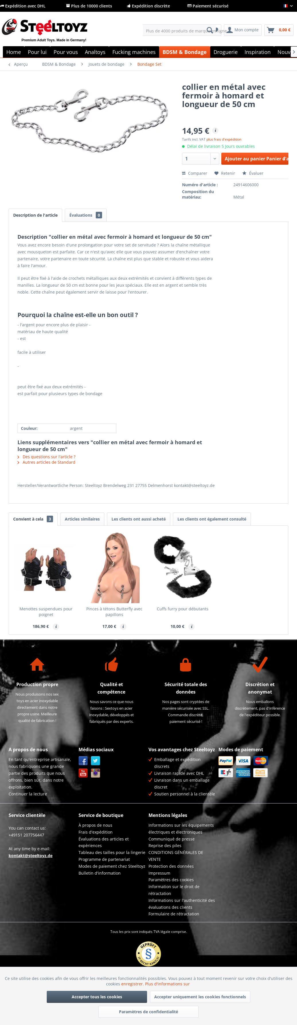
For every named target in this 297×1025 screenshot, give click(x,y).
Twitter (95, 761)
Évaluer (252, 173)
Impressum (159, 873)
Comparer (194, 173)
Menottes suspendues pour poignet (46, 611)
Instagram (95, 773)
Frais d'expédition (96, 832)
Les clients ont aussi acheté (139, 519)
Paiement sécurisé (207, 6)
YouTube (83, 773)
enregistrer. (133, 984)
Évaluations (85, 215)
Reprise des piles (164, 845)
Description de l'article (35, 215)
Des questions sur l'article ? (46, 456)
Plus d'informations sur (168, 984)
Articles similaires (82, 519)
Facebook (83, 761)
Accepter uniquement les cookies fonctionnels (200, 996)
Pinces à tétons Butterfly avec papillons (114, 611)
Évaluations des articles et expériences (104, 842)
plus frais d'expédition (223, 139)
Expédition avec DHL (23, 6)
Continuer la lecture (28, 794)
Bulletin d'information (100, 873)
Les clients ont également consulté (211, 519)
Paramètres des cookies (171, 879)
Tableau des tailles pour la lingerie (112, 852)
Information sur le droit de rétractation (174, 890)
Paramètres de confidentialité (148, 1011)
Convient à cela (33, 519)
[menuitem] (179, 30)
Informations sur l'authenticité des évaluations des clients (181, 904)
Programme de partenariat (104, 859)
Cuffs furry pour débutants (182, 608)
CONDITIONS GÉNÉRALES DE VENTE (175, 856)
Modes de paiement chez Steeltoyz (112, 866)
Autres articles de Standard (46, 462)
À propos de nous (95, 825)
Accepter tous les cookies (97, 996)
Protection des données (171, 866)
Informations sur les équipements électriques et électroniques (181, 828)
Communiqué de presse (171, 839)
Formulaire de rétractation (173, 914)
